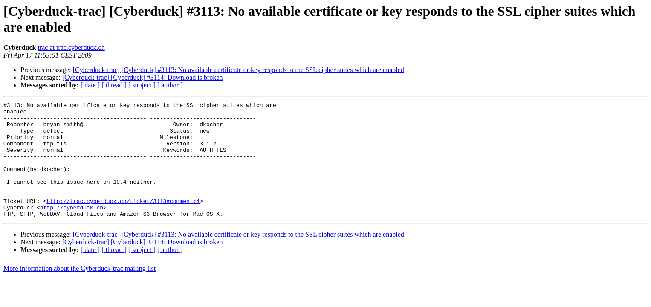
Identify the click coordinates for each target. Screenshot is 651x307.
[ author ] (170, 85)
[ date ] (90, 85)
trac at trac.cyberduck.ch (71, 47)
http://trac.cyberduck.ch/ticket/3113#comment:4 (123, 221)
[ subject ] (142, 85)
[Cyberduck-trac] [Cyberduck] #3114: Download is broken (142, 77)
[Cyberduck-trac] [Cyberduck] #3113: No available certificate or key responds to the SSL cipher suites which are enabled (238, 69)
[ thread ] (114, 85)
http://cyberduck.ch (71, 229)
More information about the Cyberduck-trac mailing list (79, 291)
